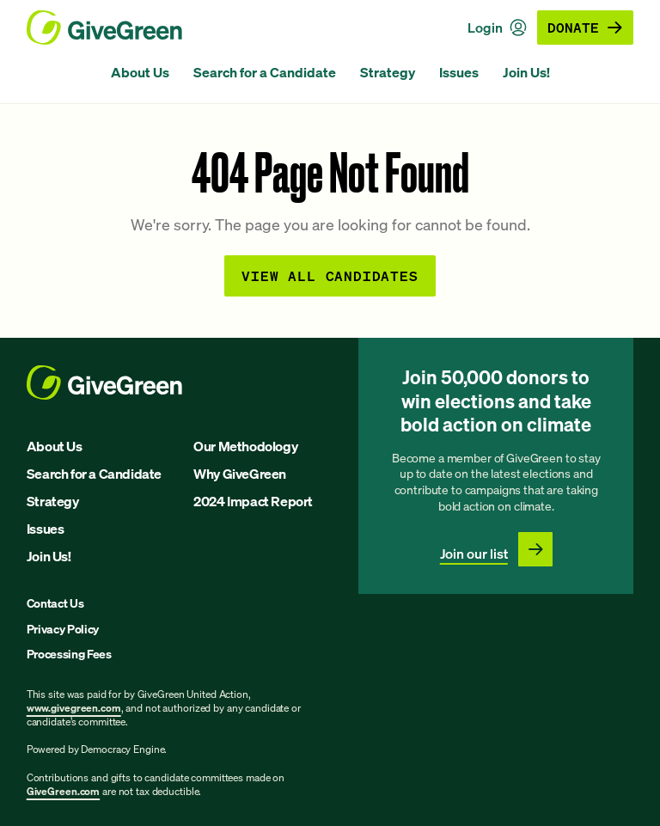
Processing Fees (69, 654)
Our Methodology (245, 446)
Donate (585, 27)
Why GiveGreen (239, 473)
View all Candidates (329, 275)
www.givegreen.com (74, 707)
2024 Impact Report (253, 501)
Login (497, 27)
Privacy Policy (63, 629)
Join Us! (526, 72)
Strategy (387, 72)
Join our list (474, 553)
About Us (140, 72)
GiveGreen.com (63, 791)
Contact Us (55, 603)
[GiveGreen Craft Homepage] (104, 27)
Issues (459, 72)
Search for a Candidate (264, 72)
